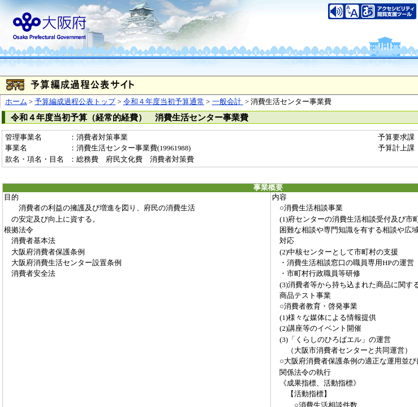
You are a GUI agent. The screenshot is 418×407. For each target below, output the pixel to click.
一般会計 (227, 102)
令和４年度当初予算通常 (163, 102)
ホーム (16, 102)
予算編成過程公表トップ (75, 102)
